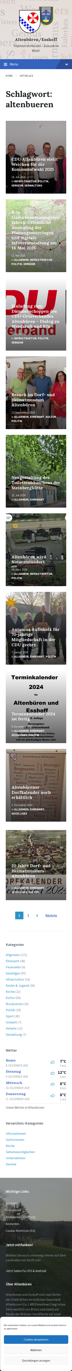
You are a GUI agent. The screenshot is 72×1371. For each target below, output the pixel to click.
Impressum (13, 1210)
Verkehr (17, 185)
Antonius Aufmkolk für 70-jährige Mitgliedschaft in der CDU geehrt (36, 637)
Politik (43, 181)
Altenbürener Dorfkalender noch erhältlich (31, 792)
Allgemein (21, 260)
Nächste (51, 915)
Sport (10, 1016)
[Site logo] (36, 33)
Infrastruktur (25, 181)
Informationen (16, 1133)
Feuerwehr (13, 967)
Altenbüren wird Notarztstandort (29, 559)
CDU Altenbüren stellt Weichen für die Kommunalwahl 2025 (35, 164)
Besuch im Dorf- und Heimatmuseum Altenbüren (33, 399)
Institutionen (15, 1140)
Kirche (10, 992)
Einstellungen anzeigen (36, 1360)
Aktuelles (26, 75)
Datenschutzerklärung (21, 1217)
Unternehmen (15, 1158)
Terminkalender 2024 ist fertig (33, 716)
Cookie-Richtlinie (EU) (20, 1231)
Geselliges (19, 735)
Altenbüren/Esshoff (36, 39)
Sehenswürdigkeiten (20, 1152)
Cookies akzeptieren (36, 1339)
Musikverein (14, 1004)
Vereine (11, 1164)
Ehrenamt (37, 417)
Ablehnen (36, 1350)
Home (9, 75)
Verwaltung (33, 185)
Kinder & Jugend (17, 985)
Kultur (51, 417)
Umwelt (11, 1022)
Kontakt (11, 1203)
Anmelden (12, 1224)
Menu (36, 64)
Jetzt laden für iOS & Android (26, 1271)
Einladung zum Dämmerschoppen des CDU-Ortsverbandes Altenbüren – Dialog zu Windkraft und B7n (35, 316)
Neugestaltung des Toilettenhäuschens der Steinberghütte (36, 482)
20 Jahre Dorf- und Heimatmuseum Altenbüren (31, 871)
